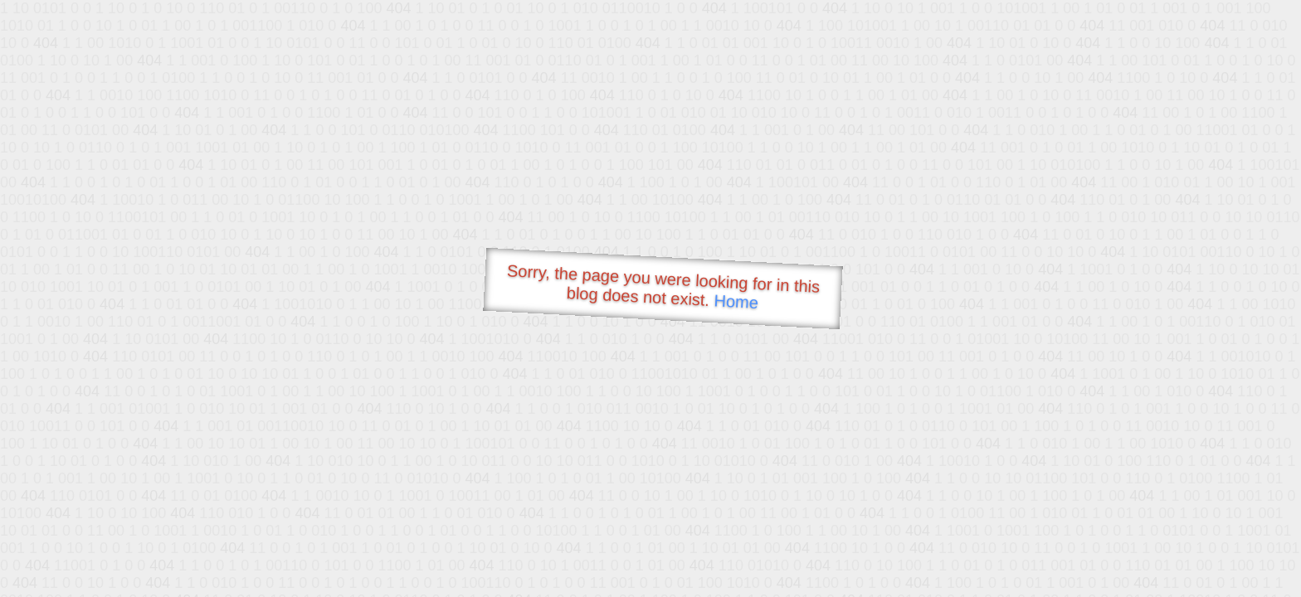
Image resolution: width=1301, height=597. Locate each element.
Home (736, 301)
